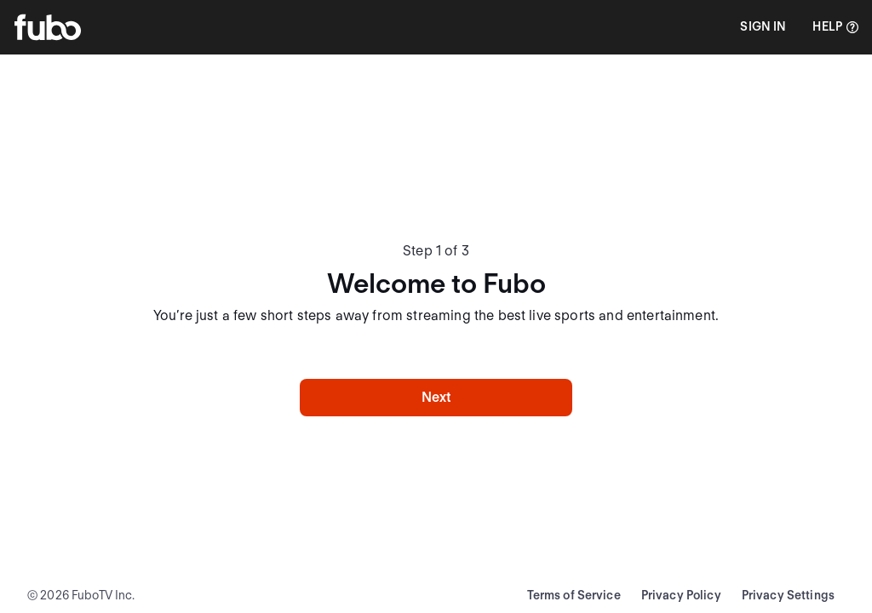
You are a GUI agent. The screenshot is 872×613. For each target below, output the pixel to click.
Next (436, 397)
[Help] (835, 27)
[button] (763, 27)
